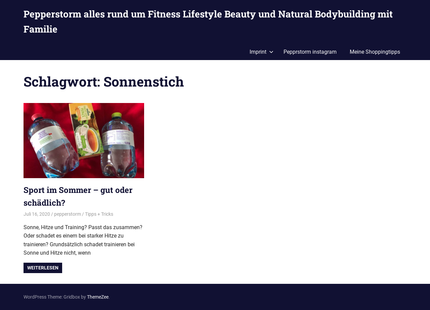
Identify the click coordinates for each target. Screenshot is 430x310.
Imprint (261, 52)
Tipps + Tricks (99, 214)
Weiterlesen (42, 267)
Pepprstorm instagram (310, 52)
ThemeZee (98, 297)
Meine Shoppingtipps (375, 52)
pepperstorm (67, 214)
